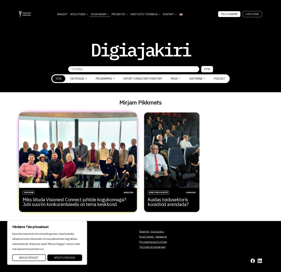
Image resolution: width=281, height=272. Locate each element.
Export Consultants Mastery (142, 78)
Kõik (59, 78)
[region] (47, 243)
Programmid (105, 78)
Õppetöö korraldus (151, 231)
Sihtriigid (78, 78)
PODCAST (219, 78)
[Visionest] (25, 14)
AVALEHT (62, 14)
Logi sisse (252, 14)
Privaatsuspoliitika (153, 242)
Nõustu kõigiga (64, 257)
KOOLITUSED (78, 14)
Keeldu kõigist (29, 257)
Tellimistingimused (152, 247)
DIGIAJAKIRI (98, 14)
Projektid (118, 14)
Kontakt (168, 14)
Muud (175, 78)
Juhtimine (197, 78)
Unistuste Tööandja (144, 14)
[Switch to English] (181, 14)
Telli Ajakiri (229, 14)
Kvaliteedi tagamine (153, 236)
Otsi (207, 69)
